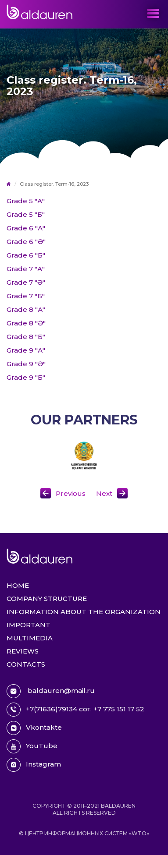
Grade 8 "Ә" (26, 323)
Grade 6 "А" (26, 228)
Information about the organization (84, 612)
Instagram (34, 765)
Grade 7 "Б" (26, 296)
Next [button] (104, 493)
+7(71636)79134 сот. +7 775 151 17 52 (75, 710)
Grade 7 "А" (26, 269)
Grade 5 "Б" (26, 214)
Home (18, 585)
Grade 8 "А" (26, 309)
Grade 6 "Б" (26, 255)
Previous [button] (71, 493)
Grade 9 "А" (26, 350)
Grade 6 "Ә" (26, 241)
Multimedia (30, 638)
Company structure (47, 598)
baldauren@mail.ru (51, 691)
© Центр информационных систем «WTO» (84, 833)
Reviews (23, 651)
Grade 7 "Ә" (26, 282)
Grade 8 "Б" (26, 336)
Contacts (26, 664)
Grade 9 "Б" (26, 377)
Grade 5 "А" (26, 201)
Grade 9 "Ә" (26, 364)
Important (28, 625)
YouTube (32, 746)
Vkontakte (34, 728)
